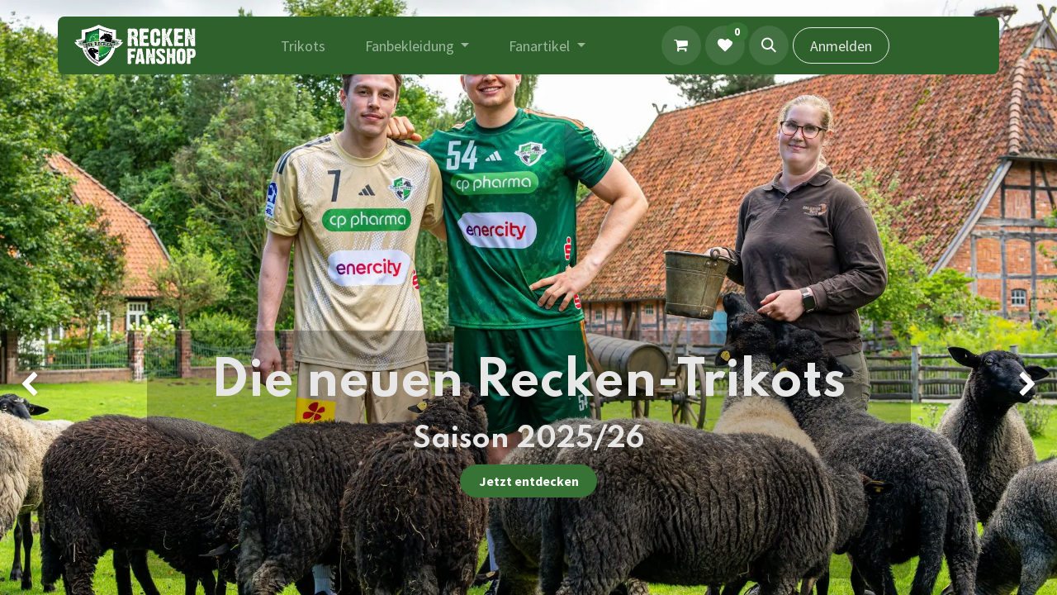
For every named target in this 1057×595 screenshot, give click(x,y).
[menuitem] (303, 46)
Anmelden (841, 45)
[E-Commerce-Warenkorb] (681, 45)
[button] (769, 45)
